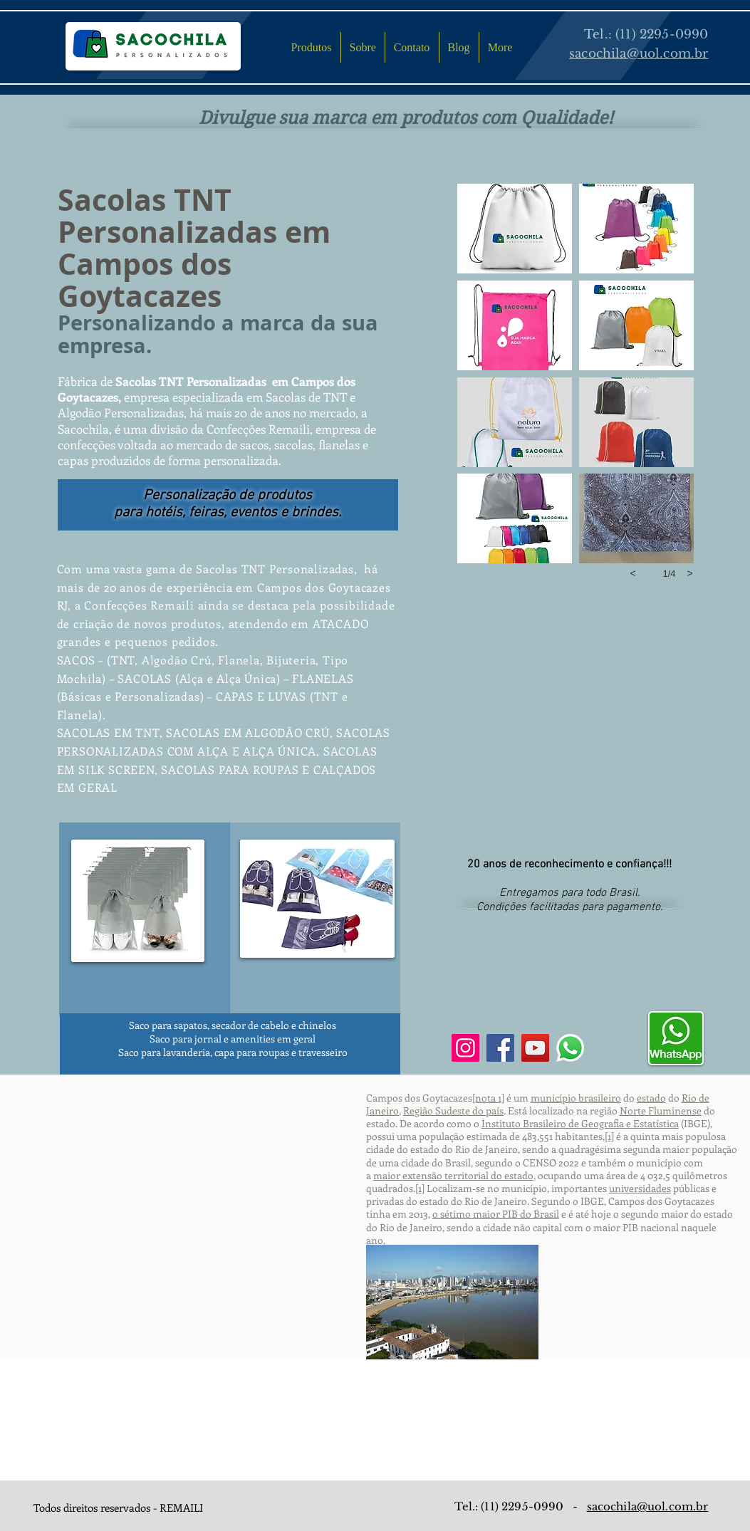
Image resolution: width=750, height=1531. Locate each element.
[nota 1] (488, 1097)
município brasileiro (576, 1097)
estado (651, 1097)
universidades (640, 1188)
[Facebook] (500, 1048)
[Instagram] (465, 1048)
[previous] (633, 573)
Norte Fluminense (661, 1110)
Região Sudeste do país (453, 1110)
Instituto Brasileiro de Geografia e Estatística (580, 1123)
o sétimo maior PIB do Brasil (495, 1214)
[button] (514, 228)
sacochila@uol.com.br (648, 1506)
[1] (609, 1136)
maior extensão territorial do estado (453, 1175)
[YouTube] (535, 1048)
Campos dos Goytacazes (144, 280)
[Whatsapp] (570, 1048)
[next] (690, 573)
